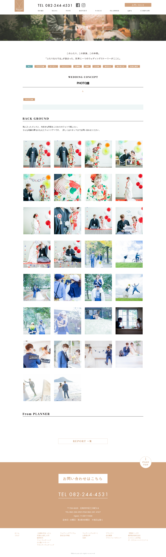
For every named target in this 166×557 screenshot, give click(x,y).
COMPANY (145, 11)
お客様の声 (86, 535)
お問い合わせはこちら (83, 478)
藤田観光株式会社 (134, 535)
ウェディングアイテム (68, 533)
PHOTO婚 (40, 66)
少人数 (96, 66)
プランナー (110, 533)
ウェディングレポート (90, 533)
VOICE (98, 11)
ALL (29, 66)
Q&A (130, 11)
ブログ (17, 535)
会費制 (77, 66)
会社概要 (109, 535)
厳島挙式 (40, 538)
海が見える (121, 66)
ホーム (17, 533)
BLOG (54, 11)
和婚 (87, 66)
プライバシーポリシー (113, 538)
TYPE (68, 11)
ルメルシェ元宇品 (134, 538)
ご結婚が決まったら (44, 533)
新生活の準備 (65, 535)
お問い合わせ (138, 5)
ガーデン (53, 66)
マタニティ (66, 66)
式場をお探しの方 (43, 535)
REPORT (83, 11)
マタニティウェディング (45, 545)
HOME (41, 11)
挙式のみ (108, 66)
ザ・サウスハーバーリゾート (138, 540)
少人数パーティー (43, 542)
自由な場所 (134, 66)
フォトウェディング (44, 540)
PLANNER (114, 11)
